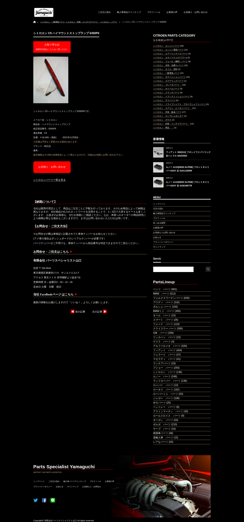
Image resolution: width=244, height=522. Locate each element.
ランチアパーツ (162, 363)
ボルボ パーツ (162, 424)
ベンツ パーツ (162, 289)
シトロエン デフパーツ (164, 100)
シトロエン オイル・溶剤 (165, 69)
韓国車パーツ (160, 433)
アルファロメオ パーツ (167, 346)
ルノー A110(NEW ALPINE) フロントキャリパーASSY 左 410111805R (187, 169)
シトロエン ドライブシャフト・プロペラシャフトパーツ (179, 104)
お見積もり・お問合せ (91, 487)
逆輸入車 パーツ (163, 437)
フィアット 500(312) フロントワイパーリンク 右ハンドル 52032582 (188, 154)
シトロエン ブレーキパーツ (167, 85)
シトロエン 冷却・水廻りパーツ (168, 65)
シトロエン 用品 (163, 127)
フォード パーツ (163, 324)
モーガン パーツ (163, 420)
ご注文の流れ (104, 12)
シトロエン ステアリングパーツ (168, 81)
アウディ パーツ (163, 302)
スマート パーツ (163, 319)
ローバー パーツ (163, 385)
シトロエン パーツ (164, 372)
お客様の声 (172, 12)
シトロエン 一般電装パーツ (166, 73)
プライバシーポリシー (42, 487)
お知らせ (59, 487)
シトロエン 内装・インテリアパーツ (171, 124)
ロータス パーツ (163, 389)
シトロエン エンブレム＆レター (168, 116)
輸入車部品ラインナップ (129, 12)
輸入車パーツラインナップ (74, 481)
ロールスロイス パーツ (167, 415)
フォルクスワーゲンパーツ (168, 298)
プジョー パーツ (163, 367)
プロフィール (153, 12)
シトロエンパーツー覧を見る (49, 179)
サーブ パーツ (162, 428)
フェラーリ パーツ (164, 354)
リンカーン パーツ (164, 337)
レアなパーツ (160, 442)
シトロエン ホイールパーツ (166, 89)
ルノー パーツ (162, 376)
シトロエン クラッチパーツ (166, 92)
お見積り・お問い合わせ (196, 12)
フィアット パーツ (164, 350)
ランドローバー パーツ (167, 381)
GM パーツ (160, 333)
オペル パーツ (162, 315)
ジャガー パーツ (163, 398)
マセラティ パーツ (164, 359)
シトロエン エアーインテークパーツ (170, 53)
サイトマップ (72, 487)
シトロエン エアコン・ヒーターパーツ (172, 108)
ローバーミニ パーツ (165, 394)
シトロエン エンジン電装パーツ (168, 50)
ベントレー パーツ (164, 407)
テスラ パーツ (162, 341)
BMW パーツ (161, 293)
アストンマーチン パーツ (168, 411)
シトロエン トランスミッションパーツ (171, 96)
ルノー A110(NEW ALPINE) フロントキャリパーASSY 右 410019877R (187, 184)
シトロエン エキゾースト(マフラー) (170, 57)
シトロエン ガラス (162, 120)
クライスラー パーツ (164, 328)
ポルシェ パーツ (162, 306)
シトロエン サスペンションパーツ (169, 77)
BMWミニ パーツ (163, 311)
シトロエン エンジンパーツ (166, 46)
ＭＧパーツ (159, 402)
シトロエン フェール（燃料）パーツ (170, 61)
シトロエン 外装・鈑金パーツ (167, 112)
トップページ (39, 481)
